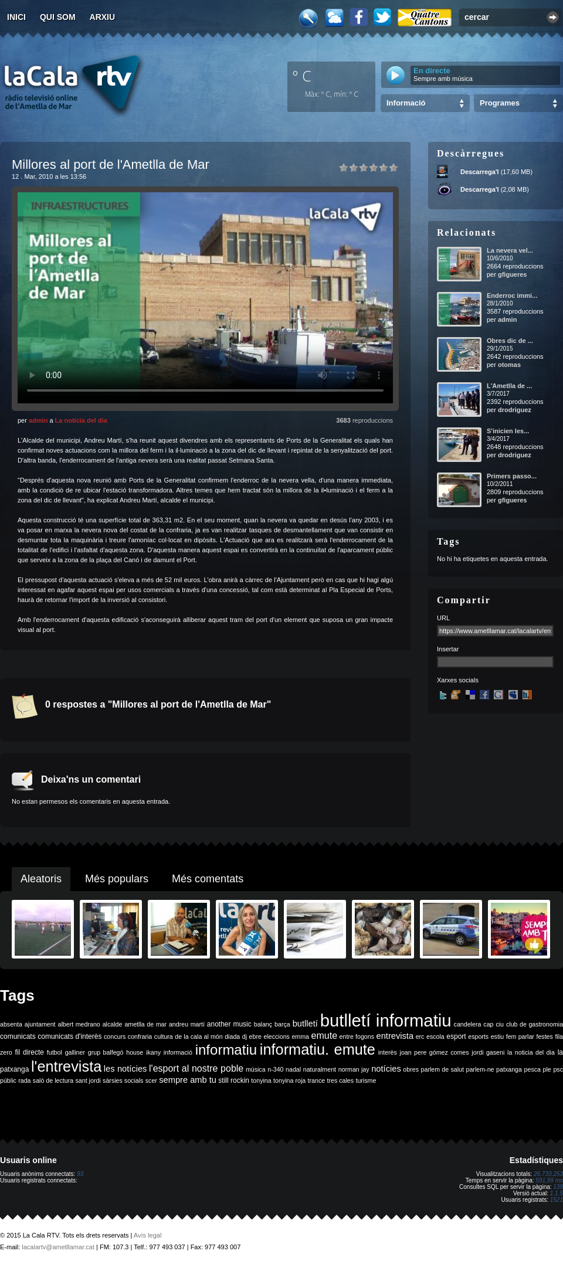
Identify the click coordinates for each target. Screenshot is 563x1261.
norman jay (353, 1069)
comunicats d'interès (69, 1036)
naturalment (319, 1069)
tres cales (340, 1080)
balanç (263, 1024)
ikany (153, 1052)
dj (244, 1036)
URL (443, 617)
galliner (75, 1052)
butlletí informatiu (386, 1020)
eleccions (276, 1036)
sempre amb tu (187, 1080)
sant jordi (88, 1080)
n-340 (275, 1069)
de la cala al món (198, 1036)
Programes (500, 102)
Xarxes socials (458, 680)
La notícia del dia (81, 420)
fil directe (29, 1052)
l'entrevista (66, 1066)
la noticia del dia (531, 1052)
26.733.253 (548, 1174)
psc (558, 1069)
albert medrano (79, 1024)
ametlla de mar (145, 1024)
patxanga (509, 1069)
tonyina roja (289, 1080)
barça (282, 1024)
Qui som (58, 17)
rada (24, 1080)
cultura (163, 1036)
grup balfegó (106, 1052)
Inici (16, 17)
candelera (467, 1024)
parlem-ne (480, 1069)
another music (229, 1024)
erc (420, 1036)
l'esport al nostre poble (196, 1068)
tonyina (261, 1080)
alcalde (113, 1024)
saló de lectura (53, 1080)
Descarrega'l (479, 171)
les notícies (125, 1068)
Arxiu (103, 17)
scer (151, 1080)
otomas (509, 364)
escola (435, 1036)
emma (300, 1036)
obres (411, 1069)
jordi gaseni (488, 1052)
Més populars (116, 879)
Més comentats (207, 879)
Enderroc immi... (512, 295)
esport (456, 1036)
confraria (140, 1036)
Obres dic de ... (510, 340)
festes (544, 1036)
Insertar (448, 648)
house (134, 1052)
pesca (532, 1069)
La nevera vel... (510, 250)
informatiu (226, 1050)
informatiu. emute (317, 1049)
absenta (11, 1024)
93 (80, 1174)
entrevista (395, 1036)
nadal (293, 1069)
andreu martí (187, 1024)
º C (302, 76)
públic (8, 1080)
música (256, 1069)
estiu (497, 1036)
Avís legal (148, 1235)
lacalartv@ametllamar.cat (58, 1246)
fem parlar (520, 1036)
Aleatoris (41, 879)
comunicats (18, 1036)
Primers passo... (512, 476)
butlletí (305, 1023)
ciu (500, 1024)
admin (38, 420)
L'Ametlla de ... (509, 385)
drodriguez (514, 409)
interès (387, 1052)
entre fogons (357, 1036)
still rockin (233, 1080)
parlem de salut (442, 1069)
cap (488, 1024)
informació (178, 1052)
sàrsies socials (123, 1080)
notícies (386, 1068)
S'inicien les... (508, 430)
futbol (54, 1052)
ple (547, 1069)
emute (324, 1036)
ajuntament (40, 1024)
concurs (115, 1036)
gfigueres (512, 274)
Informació (405, 102)
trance (316, 1080)
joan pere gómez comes (434, 1052)
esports (478, 1036)
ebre (255, 1036)
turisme (365, 1080)
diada (232, 1036)
